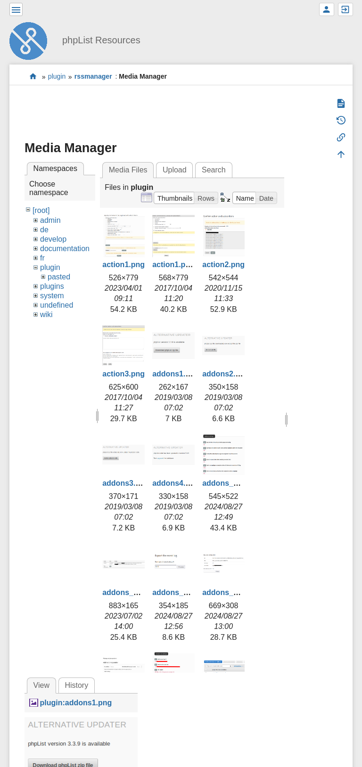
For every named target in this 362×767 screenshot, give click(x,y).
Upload (175, 170)
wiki (46, 314)
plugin (57, 77)
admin (50, 220)
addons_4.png (227, 592)
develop (53, 239)
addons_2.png (127, 592)
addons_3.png (177, 592)
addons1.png (175, 374)
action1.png (123, 265)
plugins (52, 286)
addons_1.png (227, 483)
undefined (56, 305)
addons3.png (125, 483)
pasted (59, 277)
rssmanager (93, 77)
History (76, 685)
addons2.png (225, 374)
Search (214, 170)
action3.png (123, 374)
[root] (41, 210)
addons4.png (175, 483)
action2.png (223, 265)
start (33, 76)
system (52, 296)
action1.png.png (181, 265)
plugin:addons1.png (76, 703)
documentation (65, 249)
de (44, 230)
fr (42, 258)
